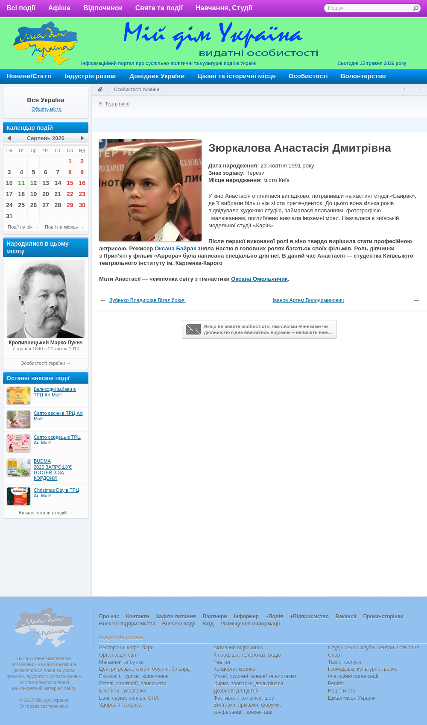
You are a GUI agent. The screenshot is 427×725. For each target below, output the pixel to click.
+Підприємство (309, 616)
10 (9, 182)
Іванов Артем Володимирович (308, 300)
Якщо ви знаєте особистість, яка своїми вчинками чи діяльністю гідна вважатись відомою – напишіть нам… (259, 329)
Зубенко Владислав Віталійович (147, 300)
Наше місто (341, 691)
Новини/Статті (29, 75)
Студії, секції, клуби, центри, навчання (373, 648)
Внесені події (179, 624)
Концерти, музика (234, 669)
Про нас (109, 616)
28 (58, 205)
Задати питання (176, 616)
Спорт (335, 655)
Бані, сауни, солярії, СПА (129, 698)
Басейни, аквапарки (122, 691)
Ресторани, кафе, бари (126, 648)
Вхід (208, 624)
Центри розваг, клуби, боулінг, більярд (144, 669)
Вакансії (346, 616)
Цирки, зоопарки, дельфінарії (248, 684)
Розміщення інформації (250, 624)
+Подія (274, 616)
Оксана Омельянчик (259, 279)
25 (21, 205)
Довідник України (156, 75)
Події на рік (20, 226)
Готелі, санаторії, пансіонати (133, 684)
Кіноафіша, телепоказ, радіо (247, 655)
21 (58, 194)
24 (9, 205)
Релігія (336, 684)
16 (82, 182)
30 (82, 205)
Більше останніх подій (43, 512)
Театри (222, 662)
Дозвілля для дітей (236, 691)
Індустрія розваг (90, 75)
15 (70, 182)
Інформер (246, 616)
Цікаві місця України (352, 698)
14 (58, 182)
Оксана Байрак (175, 248)
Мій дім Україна (45, 43)
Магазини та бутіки (121, 662)
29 (70, 205)
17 (9, 194)
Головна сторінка (100, 90)
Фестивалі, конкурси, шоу (244, 698)
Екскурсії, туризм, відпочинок (133, 676)
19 (33, 194)
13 (45, 182)
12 (33, 182)
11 (21, 182)
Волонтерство (363, 75)
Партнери (215, 616)
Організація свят (118, 655)
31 (9, 216)
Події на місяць (61, 226)
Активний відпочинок (238, 648)
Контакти (137, 616)
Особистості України (42, 363)
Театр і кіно (117, 103)
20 (45, 194)
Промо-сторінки (383, 616)
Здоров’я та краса (120, 705)
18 (21, 194)
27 (45, 205)
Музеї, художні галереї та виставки (255, 676)
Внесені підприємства (127, 624)
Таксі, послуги (344, 662)
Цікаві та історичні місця (237, 75)
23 (82, 194)
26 (33, 205)
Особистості (308, 75)
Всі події (20, 8)
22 (70, 194)
